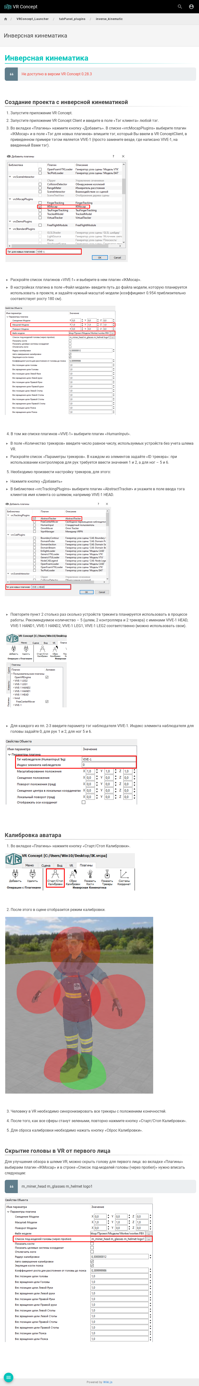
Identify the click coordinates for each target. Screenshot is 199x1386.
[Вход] (191, 6)
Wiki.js (107, 1382)
